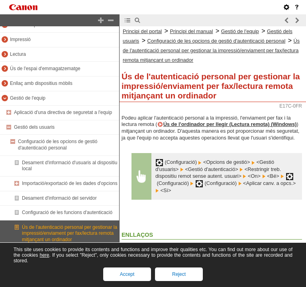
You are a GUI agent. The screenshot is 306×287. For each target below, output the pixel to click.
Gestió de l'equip (27, 98)
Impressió (20, 39)
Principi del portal (142, 31)
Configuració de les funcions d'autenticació (67, 212)
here (44, 255)
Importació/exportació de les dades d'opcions (70, 183)
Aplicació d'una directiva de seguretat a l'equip (63, 112)
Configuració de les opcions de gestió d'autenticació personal (57, 145)
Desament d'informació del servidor (59, 198)
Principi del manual (191, 31)
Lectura (18, 54)
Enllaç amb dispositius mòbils (41, 83)
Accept (127, 274)
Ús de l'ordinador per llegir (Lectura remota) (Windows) (230, 124)
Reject (179, 274)
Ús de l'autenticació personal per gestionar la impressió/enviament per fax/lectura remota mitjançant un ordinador (69, 233)
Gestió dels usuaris (34, 127)
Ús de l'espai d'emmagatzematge (45, 68)
